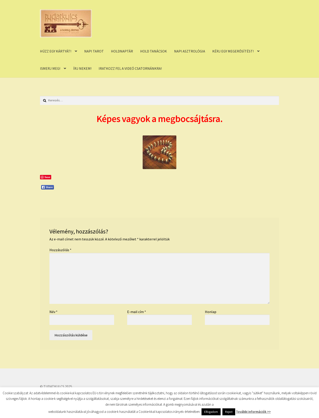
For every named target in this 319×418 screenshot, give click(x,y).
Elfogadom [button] (211, 412)
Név (53, 311)
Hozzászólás (60, 250)
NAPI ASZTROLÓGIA (189, 51)
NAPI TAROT (94, 51)
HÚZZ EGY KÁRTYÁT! (55, 51)
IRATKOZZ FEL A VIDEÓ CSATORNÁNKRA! (130, 68)
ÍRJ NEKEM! (82, 68)
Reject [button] (229, 412)
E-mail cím (136, 311)
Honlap (210, 311)
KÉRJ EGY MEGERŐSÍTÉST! (233, 51)
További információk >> (253, 411)
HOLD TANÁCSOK (153, 51)
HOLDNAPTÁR (122, 51)
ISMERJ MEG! (50, 68)
